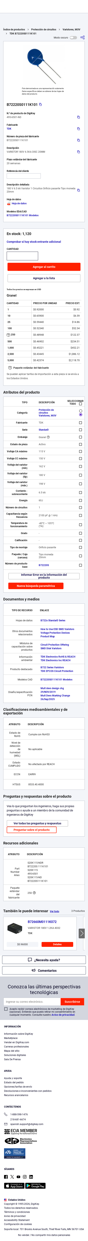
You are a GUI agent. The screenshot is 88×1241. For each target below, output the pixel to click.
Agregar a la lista (44, 278)
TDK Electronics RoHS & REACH (58, 656)
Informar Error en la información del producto (44, 576)
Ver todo (54, 911)
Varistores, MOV (71, 29)
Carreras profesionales (16, 1046)
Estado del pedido (14, 1082)
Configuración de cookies (18, 1224)
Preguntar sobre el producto (32, 829)
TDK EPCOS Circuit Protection (57, 671)
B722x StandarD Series (53, 620)
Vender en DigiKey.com (16, 1042)
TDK (9, 128)
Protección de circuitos (43, 29)
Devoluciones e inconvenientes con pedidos (28, 1091)
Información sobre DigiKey (18, 1033)
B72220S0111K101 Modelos (23, 215)
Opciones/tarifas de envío (18, 1086)
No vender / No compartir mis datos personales (44, 1235)
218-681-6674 (15, 1119)
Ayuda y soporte (13, 1078)
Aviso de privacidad (63, 1014)
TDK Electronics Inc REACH (55, 660)
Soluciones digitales (15, 1055)
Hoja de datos (17, 203)
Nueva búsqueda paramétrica (36, 586)
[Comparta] (82, 37)
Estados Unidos (14, 1199)
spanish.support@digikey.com (23, 1124)
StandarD (44, 429)
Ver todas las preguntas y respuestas (37, 823)
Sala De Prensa (12, 1059)
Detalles (57, 944)
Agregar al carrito (44, 266)
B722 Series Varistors (52, 667)
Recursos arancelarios (16, 1095)
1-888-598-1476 (16, 1115)
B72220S (44, 565)
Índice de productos (14, 29)
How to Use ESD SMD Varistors (57, 629)
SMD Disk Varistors (51, 648)
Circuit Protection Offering (55, 644)
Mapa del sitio (11, 1050)
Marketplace (10, 1038)
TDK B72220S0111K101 (23, 33)
